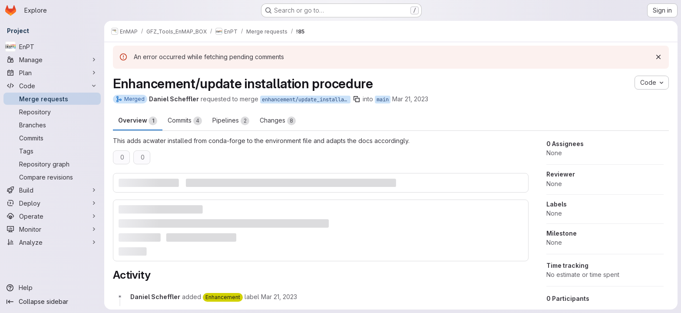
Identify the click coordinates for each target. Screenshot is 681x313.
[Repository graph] (52, 164)
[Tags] (52, 151)
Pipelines (230, 121)
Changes (278, 121)
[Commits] (52, 138)
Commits (185, 121)
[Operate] (52, 216)
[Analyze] (52, 242)
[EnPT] (52, 46)
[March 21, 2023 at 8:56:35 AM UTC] (279, 296)
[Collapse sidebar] (52, 302)
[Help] (52, 288)
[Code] (52, 86)
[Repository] (52, 112)
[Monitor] (52, 229)
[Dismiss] (658, 57)
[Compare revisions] (52, 177)
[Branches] (52, 125)
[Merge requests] (52, 99)
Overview (137, 121)
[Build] (52, 190)
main (383, 99)
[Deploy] (52, 203)
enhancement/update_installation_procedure (306, 99)
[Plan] (52, 73)
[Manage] (52, 59)
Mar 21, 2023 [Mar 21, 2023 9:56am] (410, 99)
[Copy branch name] (356, 99)
